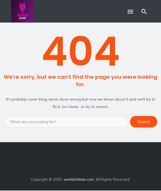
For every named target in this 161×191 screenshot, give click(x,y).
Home (73, 106)
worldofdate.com (79, 179)
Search (144, 121)
